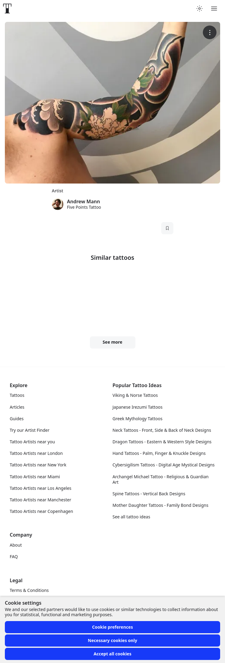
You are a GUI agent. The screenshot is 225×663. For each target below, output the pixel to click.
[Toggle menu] (214, 8)
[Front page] (7, 8)
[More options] (209, 32)
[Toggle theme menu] (199, 8)
